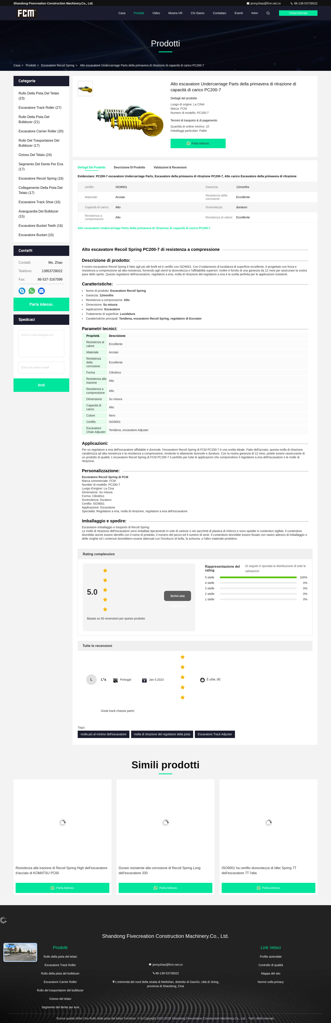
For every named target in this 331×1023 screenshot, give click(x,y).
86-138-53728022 (303, 3)
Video (156, 13)
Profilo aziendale (271, 956)
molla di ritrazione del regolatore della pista (162, 734)
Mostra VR (175, 13)
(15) (38, 214)
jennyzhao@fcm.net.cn (264, 3)
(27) (40, 107)
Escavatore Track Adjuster (215, 734)
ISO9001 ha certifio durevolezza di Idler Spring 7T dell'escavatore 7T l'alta (259, 870)
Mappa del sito (270, 973)
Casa (121, 13)
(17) (39, 143)
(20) (41, 131)
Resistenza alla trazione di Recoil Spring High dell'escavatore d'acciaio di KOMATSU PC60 (61, 870)
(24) (35, 155)
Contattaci (219, 13)
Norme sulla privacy (271, 982)
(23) (39, 95)
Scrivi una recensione (177, 597)
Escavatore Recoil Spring (57, 65)
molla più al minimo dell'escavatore (103, 734)
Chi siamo (198, 13)
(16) (41, 178)
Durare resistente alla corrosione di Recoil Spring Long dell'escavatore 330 (160, 870)
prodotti (31, 65)
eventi (239, 13)
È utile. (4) (213, 679)
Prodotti (139, 13)
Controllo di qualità (270, 965)
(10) (36, 235)
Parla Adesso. (41, 304)
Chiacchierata (298, 13)
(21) (34, 119)
